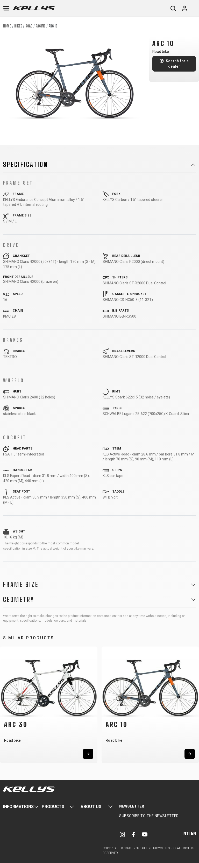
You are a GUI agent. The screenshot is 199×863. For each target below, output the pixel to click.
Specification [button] (25, 164)
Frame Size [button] (21, 584)
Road (28, 26)
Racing (40, 26)
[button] (6, 704)
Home (7, 26)
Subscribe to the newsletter (149, 816)
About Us (91, 806)
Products (53, 806)
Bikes (18, 26)
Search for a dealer (177, 63)
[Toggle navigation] (6, 8)
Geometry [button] (18, 599)
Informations (18, 806)
